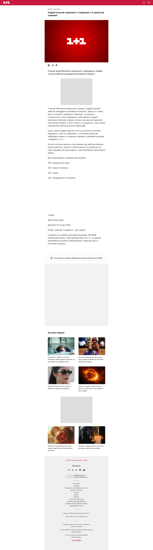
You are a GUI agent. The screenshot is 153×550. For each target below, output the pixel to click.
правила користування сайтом (76, 503)
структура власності (76, 499)
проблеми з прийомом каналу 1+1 (76, 488)
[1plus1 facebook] (80, 470)
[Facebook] (49, 65)
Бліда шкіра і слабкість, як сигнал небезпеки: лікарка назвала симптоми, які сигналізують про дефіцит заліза (61, 359)
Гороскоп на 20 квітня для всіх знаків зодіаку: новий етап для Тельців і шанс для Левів (60, 448)
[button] (149, 2)
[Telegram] (52, 65)
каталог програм (76, 490)
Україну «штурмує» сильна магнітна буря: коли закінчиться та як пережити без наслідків (91, 389)
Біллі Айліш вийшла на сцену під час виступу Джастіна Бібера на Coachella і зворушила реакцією (91, 359)
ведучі (76, 494)
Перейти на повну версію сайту (76, 460)
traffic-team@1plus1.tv (76, 537)
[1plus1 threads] (72, 470)
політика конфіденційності (76, 501)
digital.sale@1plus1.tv (76, 532)
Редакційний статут (76, 506)
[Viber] (56, 65)
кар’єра (76, 492)
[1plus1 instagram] (69, 470)
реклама (76, 485)
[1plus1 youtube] (84, 470)
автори (76, 497)
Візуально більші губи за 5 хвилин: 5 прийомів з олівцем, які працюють (59, 387)
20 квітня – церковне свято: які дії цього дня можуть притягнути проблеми (91, 447)
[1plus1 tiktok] (76, 470)
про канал (76, 483)
